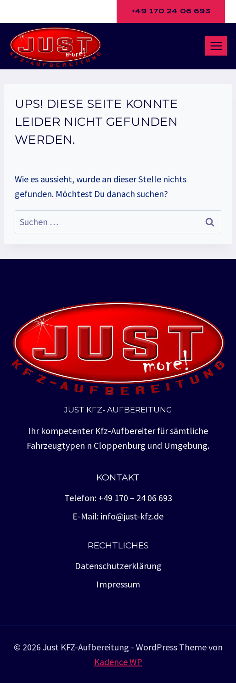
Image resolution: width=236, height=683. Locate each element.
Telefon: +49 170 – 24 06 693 (118, 497)
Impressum (118, 584)
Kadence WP (118, 661)
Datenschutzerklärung (118, 565)
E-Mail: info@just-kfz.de (118, 516)
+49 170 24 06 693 (170, 11)
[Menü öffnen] (216, 45)
